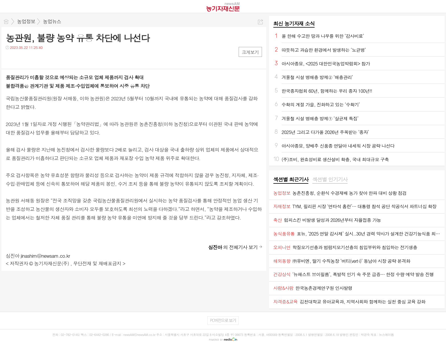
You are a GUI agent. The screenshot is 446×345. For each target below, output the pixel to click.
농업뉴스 (52, 21)
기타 (45, 59)
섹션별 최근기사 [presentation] (290, 179)
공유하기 (260, 21)
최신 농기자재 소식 (294, 23)
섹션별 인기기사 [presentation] (329, 179)
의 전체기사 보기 (233, 247)
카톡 (33, 59)
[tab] (290, 179)
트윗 (22, 59)
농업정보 (26, 21)
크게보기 (250, 52)
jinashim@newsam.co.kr (45, 255)
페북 (11, 59)
